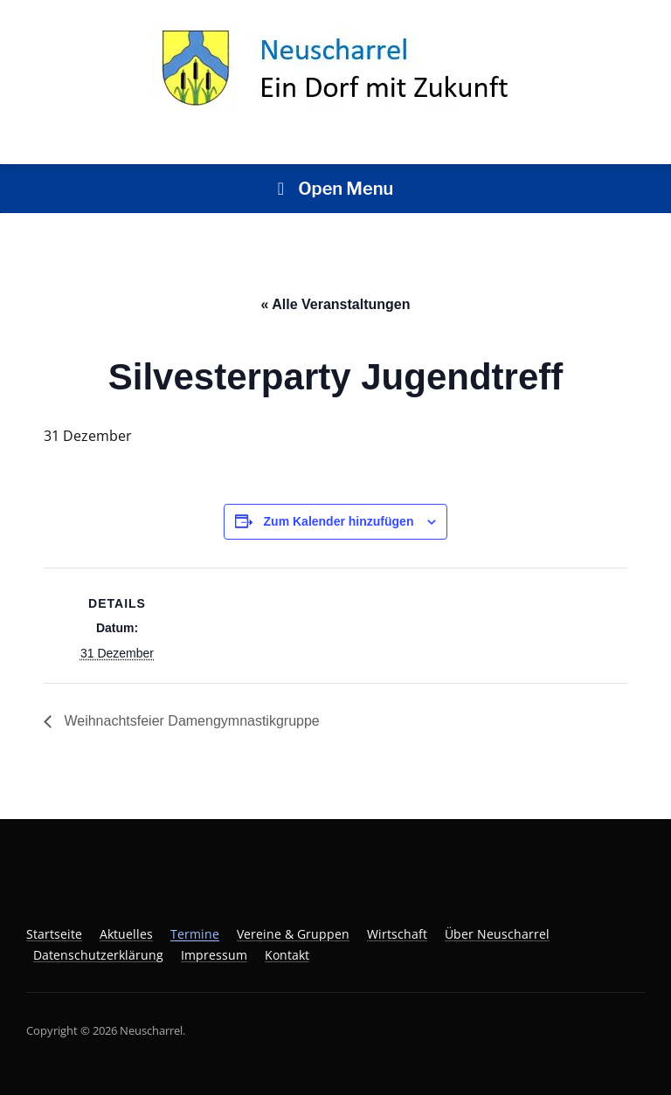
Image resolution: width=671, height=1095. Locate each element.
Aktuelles (126, 934)
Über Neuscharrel (497, 934)
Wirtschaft (397, 934)
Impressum (214, 955)
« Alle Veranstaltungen (335, 304)
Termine (194, 934)
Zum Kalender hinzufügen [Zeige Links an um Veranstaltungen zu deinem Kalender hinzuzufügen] (339, 521)
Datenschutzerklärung (98, 955)
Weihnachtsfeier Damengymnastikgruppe (190, 720)
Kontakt (287, 955)
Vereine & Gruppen (293, 934)
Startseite (54, 934)
